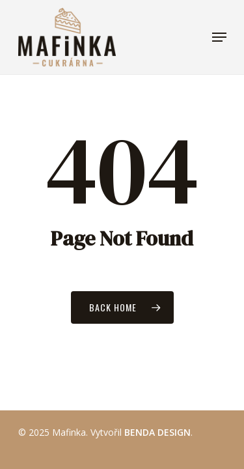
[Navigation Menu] (219, 37)
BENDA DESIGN (157, 432)
